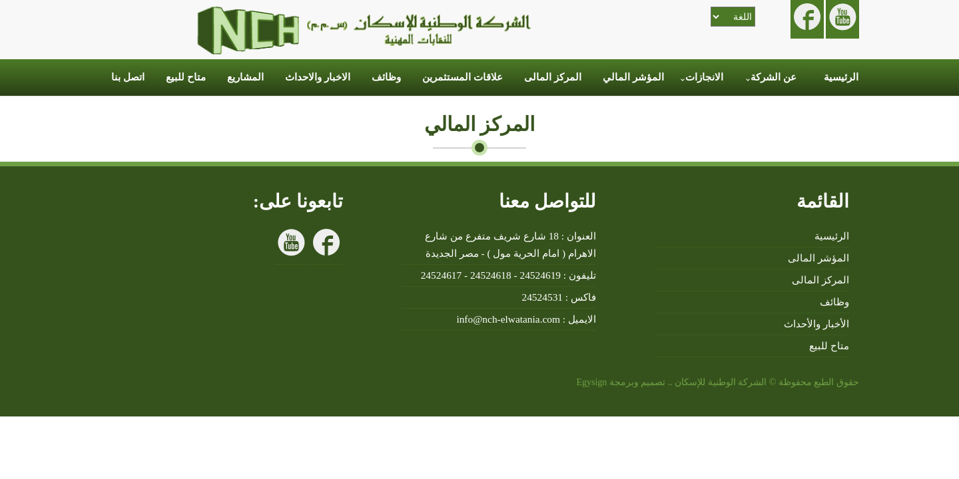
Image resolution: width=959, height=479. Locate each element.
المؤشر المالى (818, 257)
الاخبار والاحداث (317, 77)
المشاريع (245, 77)
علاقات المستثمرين (462, 77)
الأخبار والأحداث (816, 323)
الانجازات (704, 77)
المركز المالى (552, 77)
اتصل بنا (128, 77)
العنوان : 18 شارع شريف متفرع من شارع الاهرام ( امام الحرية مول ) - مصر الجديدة (510, 244)
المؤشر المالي (633, 77)
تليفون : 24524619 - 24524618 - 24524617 (508, 275)
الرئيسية (841, 77)
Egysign (590, 382)
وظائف (386, 77)
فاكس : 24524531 (558, 297)
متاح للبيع (186, 77)
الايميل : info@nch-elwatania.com (526, 319)
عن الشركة (774, 77)
